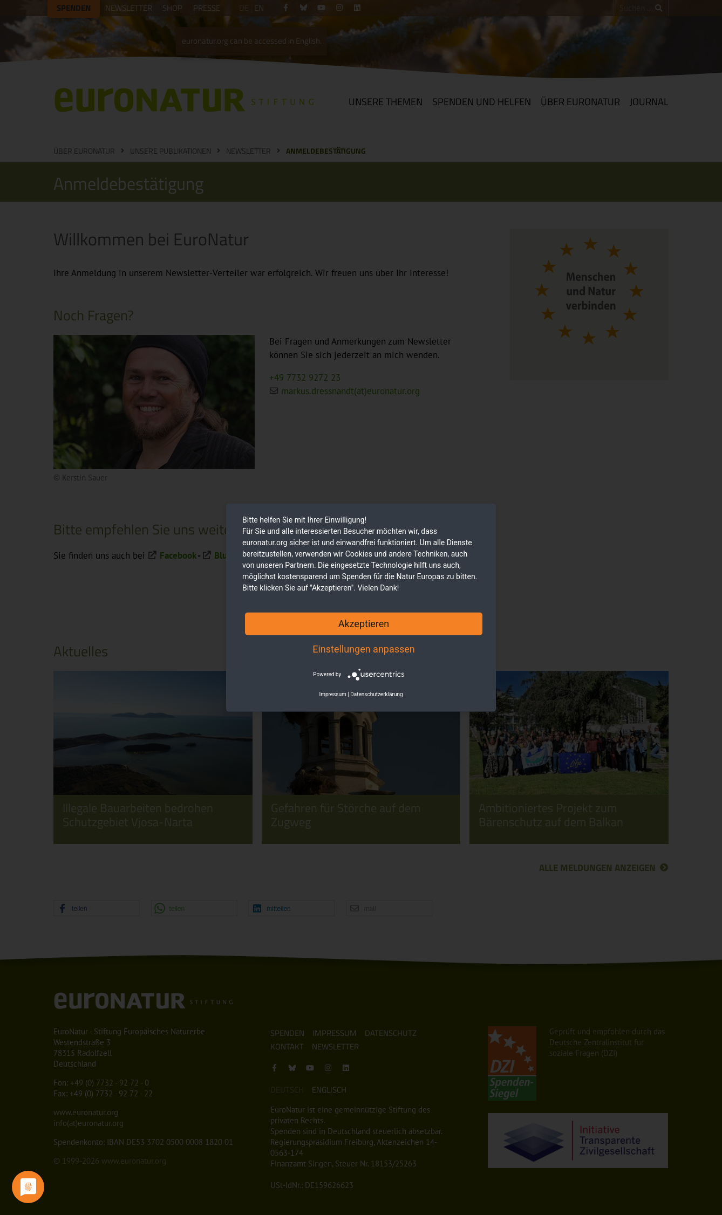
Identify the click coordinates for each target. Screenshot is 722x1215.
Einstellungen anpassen (363, 648)
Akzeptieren (364, 623)
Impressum (332, 694)
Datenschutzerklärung (376, 694)
